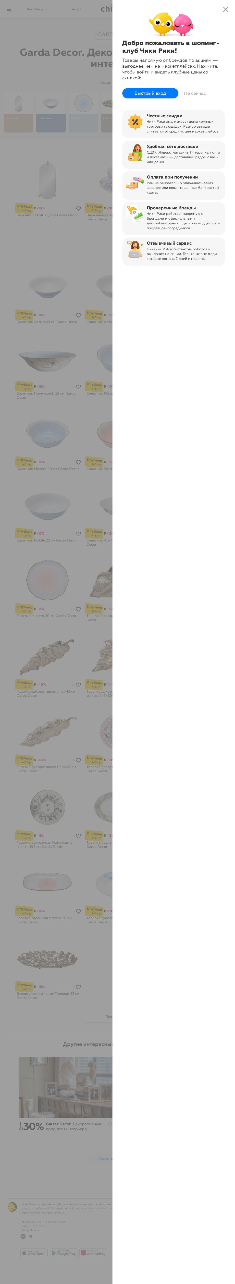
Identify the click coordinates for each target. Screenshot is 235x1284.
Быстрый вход (150, 93)
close (225, 9)
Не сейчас (195, 93)
